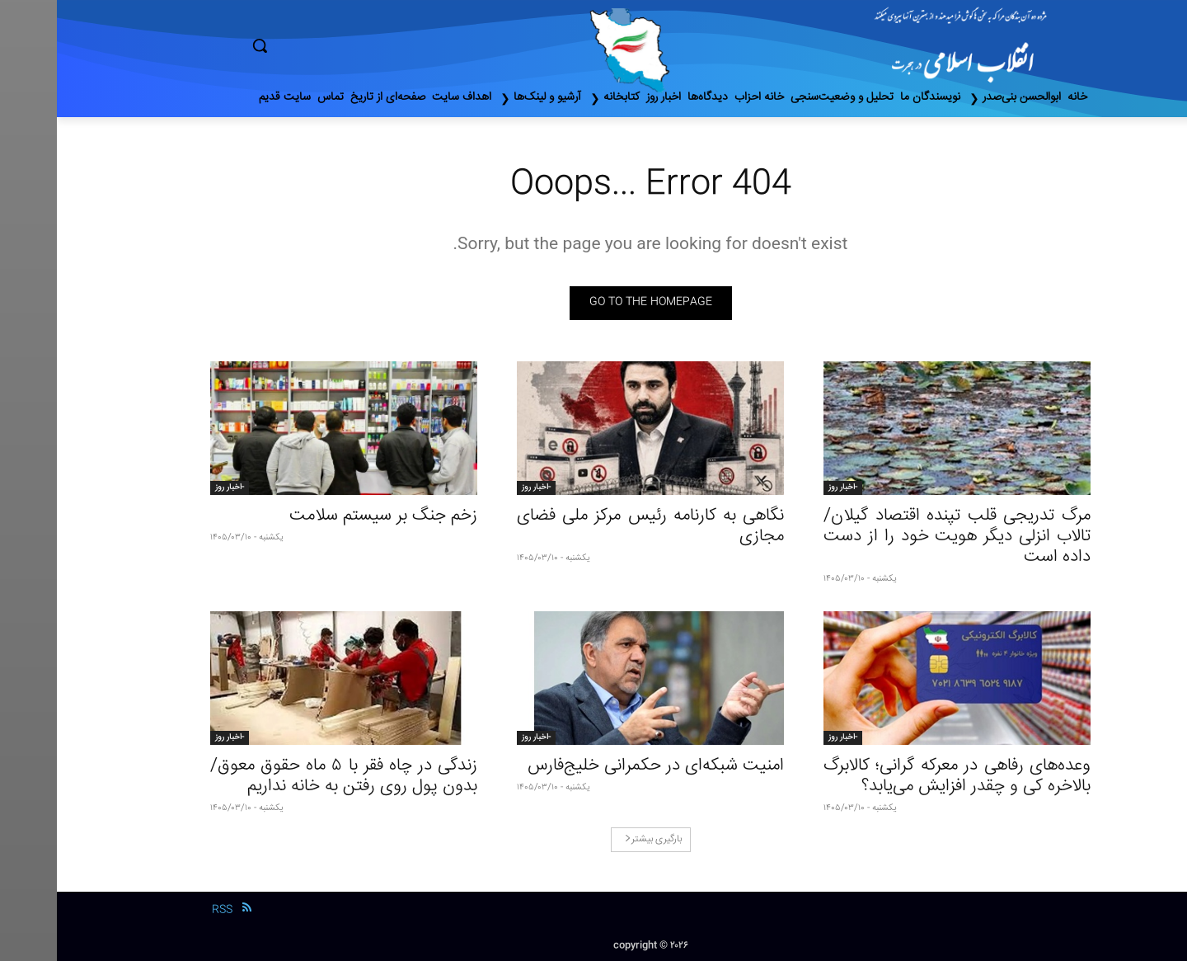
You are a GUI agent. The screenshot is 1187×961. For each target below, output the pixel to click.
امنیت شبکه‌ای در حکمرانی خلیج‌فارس (599, 766)
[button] (329, 45)
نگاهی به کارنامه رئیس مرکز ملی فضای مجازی (593, 526)
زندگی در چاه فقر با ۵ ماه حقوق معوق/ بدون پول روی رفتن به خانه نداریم (286, 776)
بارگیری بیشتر (596, 839)
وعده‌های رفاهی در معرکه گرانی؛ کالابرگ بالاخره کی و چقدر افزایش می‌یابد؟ (900, 776)
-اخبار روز (786, 487)
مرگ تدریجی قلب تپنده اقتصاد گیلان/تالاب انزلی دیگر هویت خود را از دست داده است (900, 536)
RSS (165, 910)
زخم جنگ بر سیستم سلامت (326, 516)
